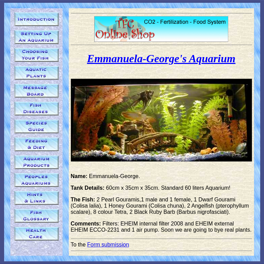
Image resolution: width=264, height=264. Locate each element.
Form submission (108, 245)
